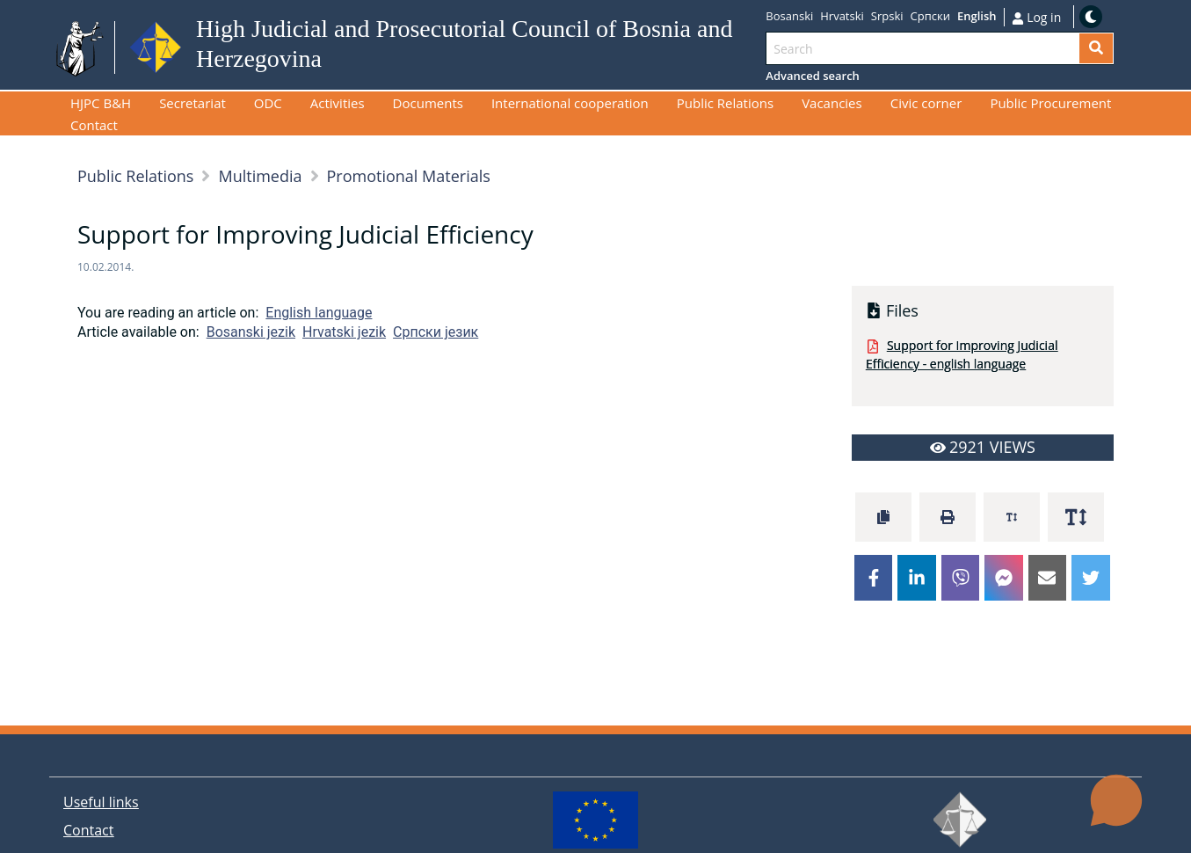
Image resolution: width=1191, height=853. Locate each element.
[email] (1047, 578)
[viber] (960, 578)
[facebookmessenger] (1003, 578)
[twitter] (1090, 578)
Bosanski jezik (251, 332)
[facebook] (873, 578)
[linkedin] (916, 578)
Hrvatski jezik (344, 332)
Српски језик (435, 332)
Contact (88, 830)
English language (318, 312)
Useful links (101, 802)
